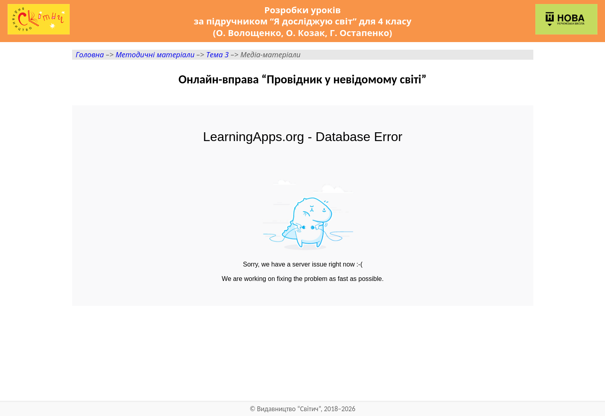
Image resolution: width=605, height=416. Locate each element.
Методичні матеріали (154, 54)
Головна (90, 54)
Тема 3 (217, 54)
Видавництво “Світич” (289, 409)
